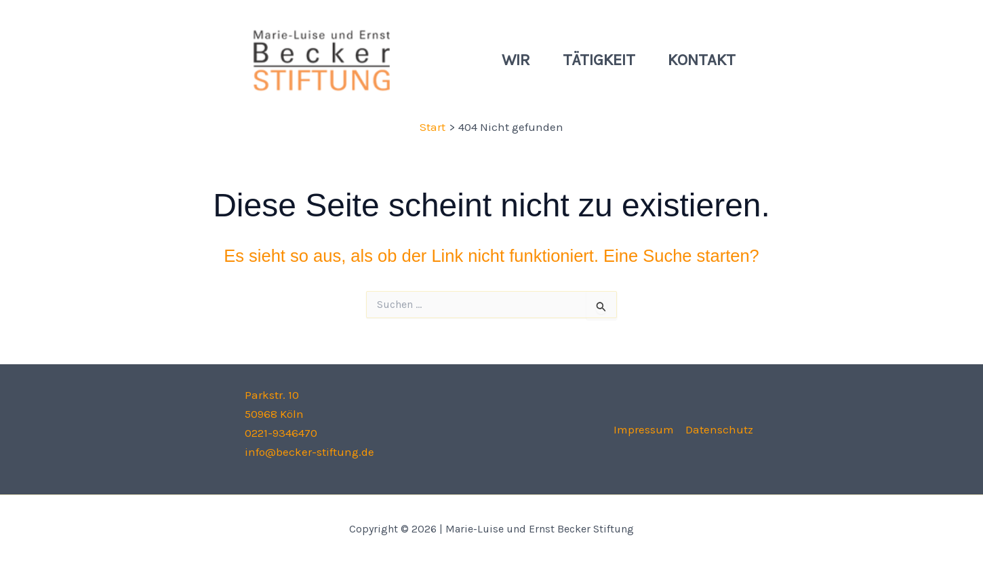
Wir (516, 59)
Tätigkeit (599, 59)
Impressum (644, 429)
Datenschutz (719, 429)
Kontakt (702, 59)
